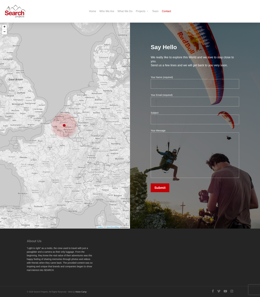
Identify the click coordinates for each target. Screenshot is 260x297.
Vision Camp (81, 292)
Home (92, 11)
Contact (166, 11)
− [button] (6, 34)
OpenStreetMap (111, 225)
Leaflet (99, 225)
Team (155, 11)
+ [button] (6, 29)
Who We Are (106, 11)
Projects (142, 11)
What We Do (125, 11)
